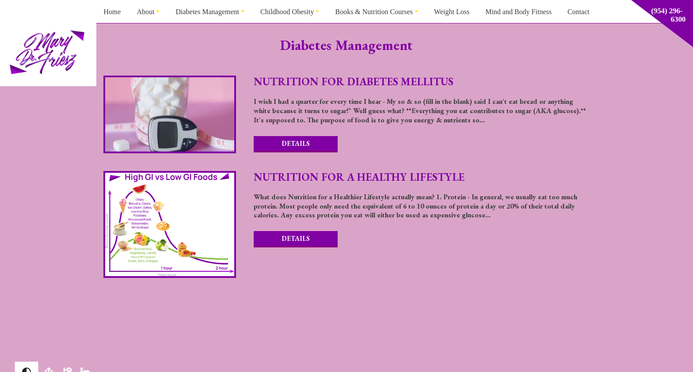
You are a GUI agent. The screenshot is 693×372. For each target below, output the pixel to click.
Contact (578, 11)
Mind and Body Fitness (518, 11)
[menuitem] (112, 11)
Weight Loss (451, 11)
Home (112, 11)
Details (296, 143)
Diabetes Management (207, 11)
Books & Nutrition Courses (374, 11)
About (145, 11)
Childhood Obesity (287, 11)
